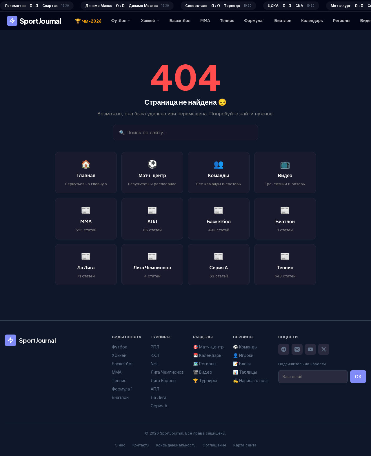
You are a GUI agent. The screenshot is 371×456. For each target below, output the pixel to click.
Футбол (121, 20)
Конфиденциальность (176, 445)
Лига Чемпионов (167, 372)
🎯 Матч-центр (208, 346)
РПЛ (155, 346)
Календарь (312, 20)
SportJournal (34, 21)
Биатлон (283, 20)
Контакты (140, 445)
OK (358, 376)
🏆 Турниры (205, 380)
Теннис (227, 20)
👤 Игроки (243, 355)
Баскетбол (179, 20)
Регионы (341, 20)
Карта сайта (245, 445)
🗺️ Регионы (204, 363)
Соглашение (214, 445)
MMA (205, 20)
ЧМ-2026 (88, 20)
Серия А (159, 405)
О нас (120, 445)
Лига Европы (163, 380)
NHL (155, 363)
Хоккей (150, 20)
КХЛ (155, 355)
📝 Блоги (242, 363)
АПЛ (155, 388)
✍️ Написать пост (251, 380)
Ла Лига (158, 397)
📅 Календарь (207, 355)
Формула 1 (254, 20)
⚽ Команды (245, 346)
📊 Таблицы (245, 372)
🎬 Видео (202, 372)
